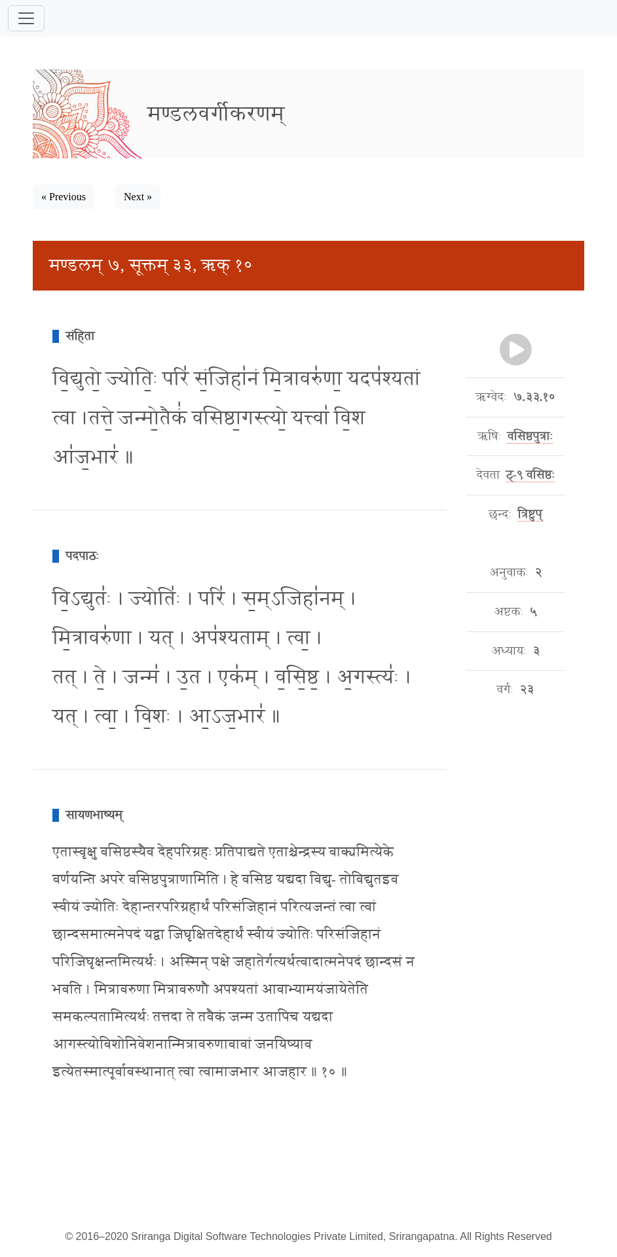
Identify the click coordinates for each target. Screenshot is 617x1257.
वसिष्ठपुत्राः (530, 436)
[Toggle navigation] (26, 18)
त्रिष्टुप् (529, 514)
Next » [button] (138, 196)
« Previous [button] (63, 196)
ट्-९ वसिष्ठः (530, 475)
